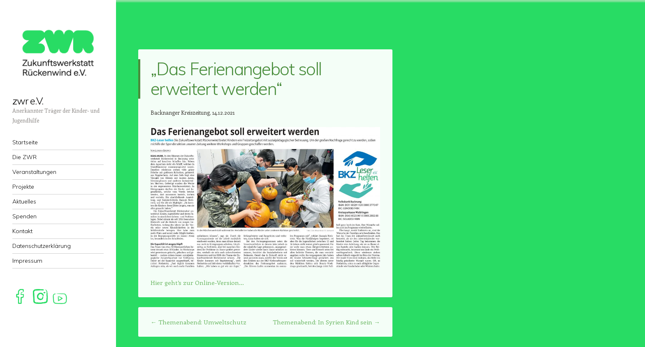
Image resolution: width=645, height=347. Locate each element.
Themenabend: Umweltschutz (198, 322)
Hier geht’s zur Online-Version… (197, 282)
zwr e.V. (27, 101)
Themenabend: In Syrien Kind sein (326, 322)
